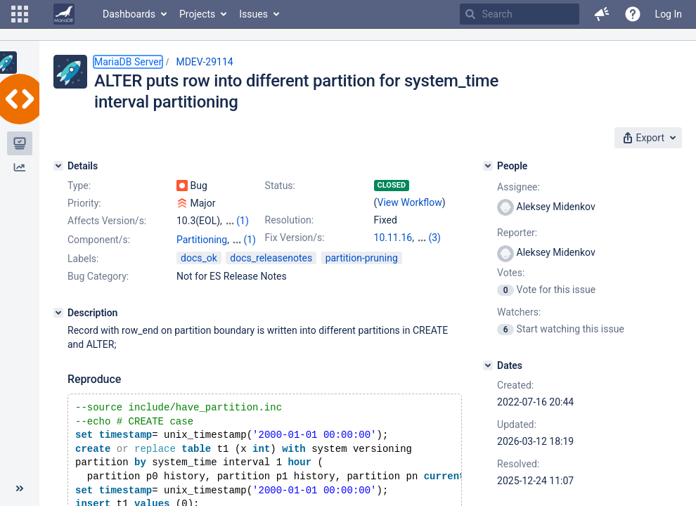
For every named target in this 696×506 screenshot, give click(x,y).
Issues (253, 14)
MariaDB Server (128, 61)
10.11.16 (393, 237)
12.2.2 (419, 251)
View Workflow (410, 202)
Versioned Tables (214, 266)
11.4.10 (432, 237)
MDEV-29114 (204, 61)
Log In (668, 14)
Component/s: (98, 252)
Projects (197, 14)
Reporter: (517, 232)
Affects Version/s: (106, 220)
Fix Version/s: (295, 237)
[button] (19, 14)
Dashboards (129, 14)
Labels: (82, 284)
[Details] (58, 166)
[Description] (58, 338)
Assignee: (518, 187)
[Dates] (488, 365)
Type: (79, 185)
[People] (488, 166)
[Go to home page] (64, 14)
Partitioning (201, 252)
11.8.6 (387, 251)
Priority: (84, 203)
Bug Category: (98, 301)
